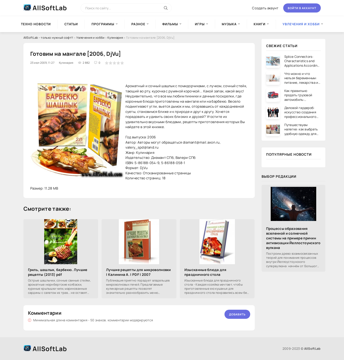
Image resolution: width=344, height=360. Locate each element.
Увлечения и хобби (90, 37)
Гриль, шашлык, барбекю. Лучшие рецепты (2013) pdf (57, 272)
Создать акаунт (265, 8)
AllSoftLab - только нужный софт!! (48, 37)
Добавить (237, 314)
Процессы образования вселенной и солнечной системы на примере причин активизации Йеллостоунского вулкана (293, 238)
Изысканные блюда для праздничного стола (205, 272)
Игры (200, 24)
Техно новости (36, 24)
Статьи (71, 24)
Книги (259, 24)
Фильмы (170, 24)
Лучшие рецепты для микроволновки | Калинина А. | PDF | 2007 (138, 272)
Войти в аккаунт (302, 8)
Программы (103, 24)
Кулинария (115, 37)
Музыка (229, 24)
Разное (138, 24)
